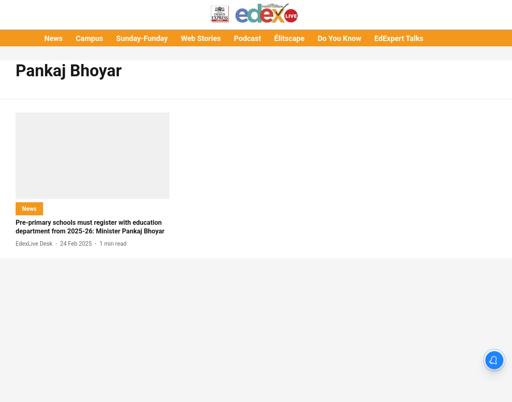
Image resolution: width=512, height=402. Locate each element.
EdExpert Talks (399, 38)
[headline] (92, 227)
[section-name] (29, 208)
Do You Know (339, 38)
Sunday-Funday (142, 38)
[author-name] (36, 244)
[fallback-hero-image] (92, 155)
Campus (89, 38)
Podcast (247, 38)
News (53, 38)
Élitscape (289, 38)
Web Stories (201, 38)
